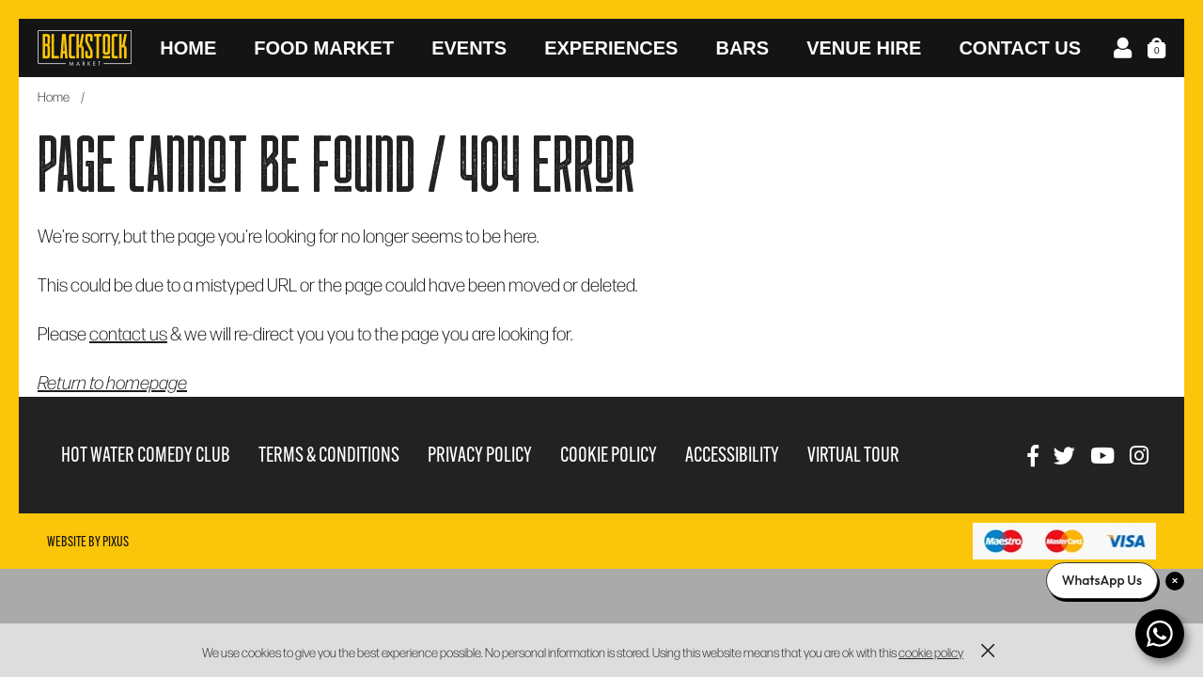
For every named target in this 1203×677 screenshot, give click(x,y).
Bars (742, 48)
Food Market (324, 48)
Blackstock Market (85, 48)
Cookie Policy (608, 454)
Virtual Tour (853, 454)
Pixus (115, 541)
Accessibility (732, 454)
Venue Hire (863, 48)
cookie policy (930, 652)
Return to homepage (112, 381)
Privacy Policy (480, 454)
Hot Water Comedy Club (145, 454)
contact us (128, 333)
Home (188, 48)
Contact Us (1020, 48)
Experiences (611, 48)
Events (469, 48)
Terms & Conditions (328, 454)
